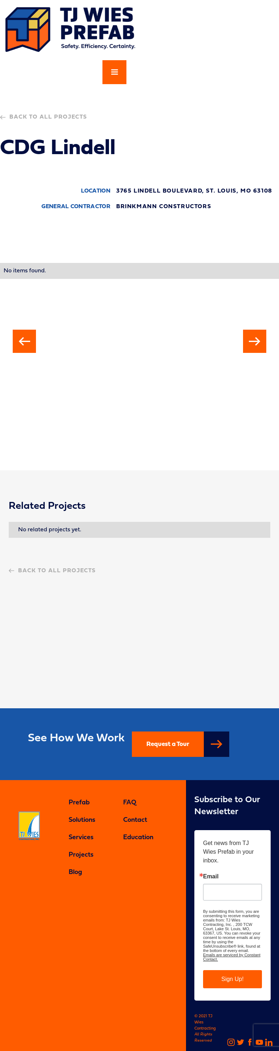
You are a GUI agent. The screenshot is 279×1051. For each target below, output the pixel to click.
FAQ (129, 802)
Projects (81, 855)
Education (138, 837)
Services (81, 837)
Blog (75, 872)
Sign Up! (232, 979)
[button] (114, 72)
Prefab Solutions (82, 811)
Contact (135, 820)
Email (211, 876)
